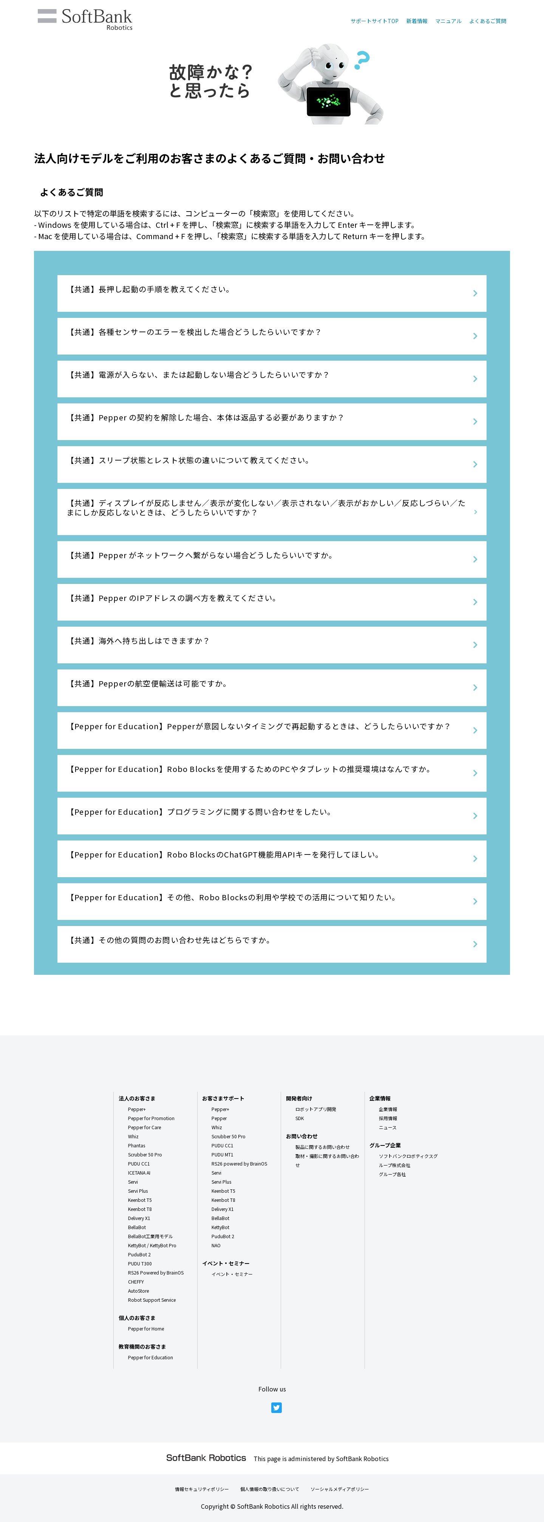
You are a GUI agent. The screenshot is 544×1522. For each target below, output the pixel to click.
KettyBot (220, 1227)
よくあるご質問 (487, 21)
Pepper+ (137, 1109)
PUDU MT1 (222, 1154)
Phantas (136, 1145)
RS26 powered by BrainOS (239, 1163)
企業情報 (388, 1109)
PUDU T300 (140, 1263)
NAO (216, 1245)
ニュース (388, 1127)
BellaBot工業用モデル (150, 1236)
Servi (133, 1181)
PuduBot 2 (139, 1254)
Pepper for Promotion (151, 1118)
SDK (299, 1118)
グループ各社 (392, 1174)
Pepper (219, 1118)
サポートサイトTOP (375, 21)
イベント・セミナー (232, 1274)
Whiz (133, 1136)
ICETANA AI (139, 1172)
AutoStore (138, 1290)
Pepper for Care (144, 1127)
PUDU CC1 (139, 1163)
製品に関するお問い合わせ (322, 1147)
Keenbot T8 (140, 1209)
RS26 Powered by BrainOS (156, 1272)
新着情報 (417, 21)
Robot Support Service (152, 1299)
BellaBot (137, 1227)
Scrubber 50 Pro (145, 1154)
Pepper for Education (150, 1357)
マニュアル (448, 21)
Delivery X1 (139, 1218)
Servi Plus (138, 1190)
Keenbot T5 (140, 1200)
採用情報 (388, 1118)
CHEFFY (136, 1281)
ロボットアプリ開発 (315, 1109)
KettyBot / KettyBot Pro (152, 1245)
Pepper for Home (146, 1328)
